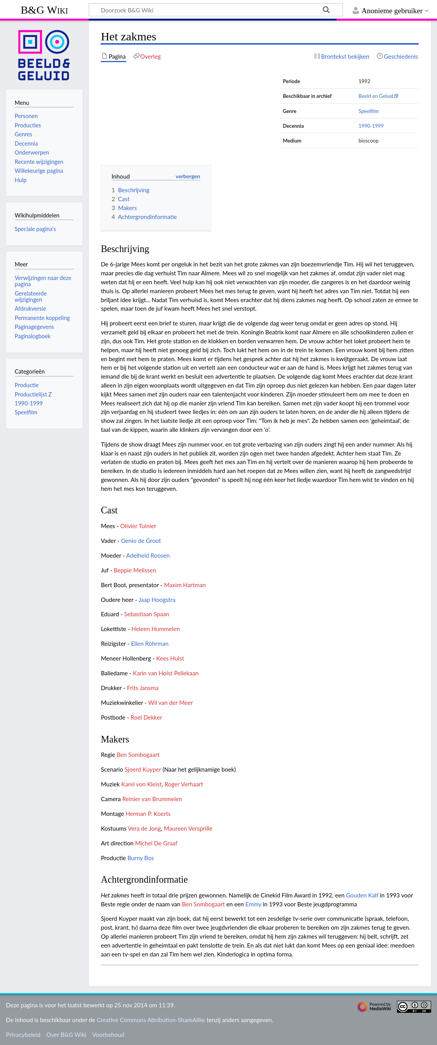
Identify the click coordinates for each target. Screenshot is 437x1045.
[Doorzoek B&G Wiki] (216, 9)
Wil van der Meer (170, 702)
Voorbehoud (108, 1034)
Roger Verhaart (183, 784)
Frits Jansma (142, 687)
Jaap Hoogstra (156, 599)
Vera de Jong (144, 828)
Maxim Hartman (185, 584)
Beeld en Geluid (375, 96)
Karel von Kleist (141, 784)
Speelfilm (368, 111)
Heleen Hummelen (155, 628)
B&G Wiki (44, 10)
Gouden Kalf (362, 895)
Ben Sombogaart (138, 754)
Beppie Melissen (135, 570)
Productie (26, 385)
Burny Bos (141, 857)
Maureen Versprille (188, 828)
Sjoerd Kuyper (142, 769)
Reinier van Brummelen (152, 798)
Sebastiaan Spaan (147, 613)
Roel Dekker (146, 717)
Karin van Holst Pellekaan (166, 672)
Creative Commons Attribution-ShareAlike (151, 1019)
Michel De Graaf (156, 843)
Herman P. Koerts (148, 813)
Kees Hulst (170, 658)
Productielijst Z (33, 394)
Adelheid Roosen (148, 555)
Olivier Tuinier (138, 525)
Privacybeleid (23, 1034)
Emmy (253, 904)
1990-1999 (371, 126)
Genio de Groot (141, 540)
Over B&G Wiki (66, 1034)
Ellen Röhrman (149, 643)
